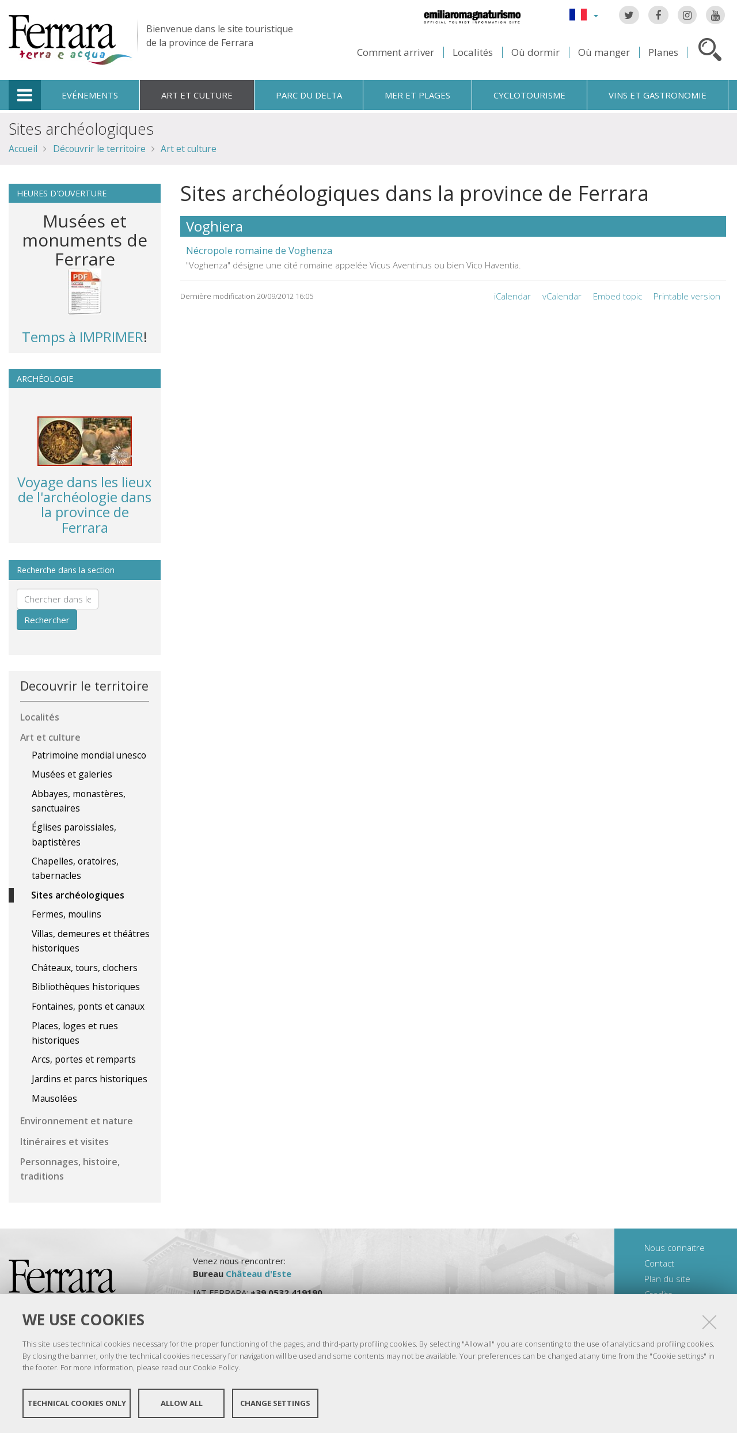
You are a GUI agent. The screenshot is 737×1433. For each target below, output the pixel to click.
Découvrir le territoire (99, 148)
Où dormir (535, 52)
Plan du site (667, 1278)
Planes (663, 52)
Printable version (687, 296)
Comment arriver (395, 52)
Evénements (90, 95)
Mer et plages (417, 95)
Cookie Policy (215, 1367)
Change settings (275, 1403)
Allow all (182, 1403)
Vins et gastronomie (657, 95)
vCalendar (562, 296)
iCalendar (512, 296)
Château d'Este (258, 1273)
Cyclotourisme (529, 95)
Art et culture (197, 95)
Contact (659, 1263)
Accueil (23, 148)
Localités (473, 52)
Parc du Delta (309, 95)
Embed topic (617, 296)
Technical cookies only (77, 1403)
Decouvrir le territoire (84, 685)
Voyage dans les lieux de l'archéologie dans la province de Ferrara (84, 504)
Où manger (604, 52)
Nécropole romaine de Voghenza (259, 250)
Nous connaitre (674, 1247)
